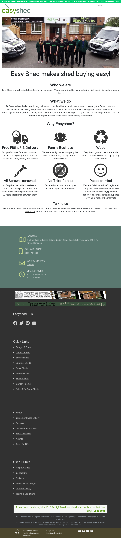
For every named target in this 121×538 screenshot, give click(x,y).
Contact (35, 263)
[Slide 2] (58, 295)
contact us (30, 211)
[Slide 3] (63, 295)
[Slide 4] (67, 295)
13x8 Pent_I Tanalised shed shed (64, 507)
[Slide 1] (53, 295)
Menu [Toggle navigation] (96, 6)
